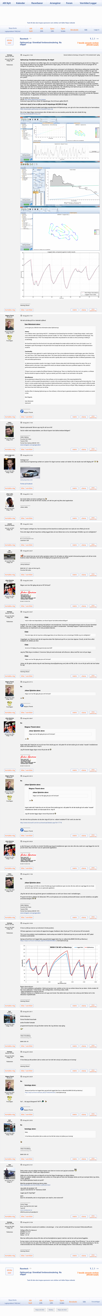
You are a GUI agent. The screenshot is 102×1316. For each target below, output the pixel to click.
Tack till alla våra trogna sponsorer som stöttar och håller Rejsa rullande (51, 23)
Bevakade (74, 30)
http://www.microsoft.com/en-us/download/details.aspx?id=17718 (41, 822)
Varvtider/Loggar (88, 3)
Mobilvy (51, 1310)
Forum (69, 3)
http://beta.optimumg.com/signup (35, 99)
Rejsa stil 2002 (39, 1310)
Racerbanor (37, 3)
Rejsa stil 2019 (62, 1310)
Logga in (96, 30)
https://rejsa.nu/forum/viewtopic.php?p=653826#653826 (38, 940)
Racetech (26, 39)
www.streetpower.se (26, 1210)
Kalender (20, 3)
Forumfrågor (96, 1302)
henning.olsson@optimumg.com (30, 114)
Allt (41, 29)
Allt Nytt (7, 3)
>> (97, 38)
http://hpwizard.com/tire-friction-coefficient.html (35, 1185)
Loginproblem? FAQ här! (13, 31)
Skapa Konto (13, 28)
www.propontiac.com (26, 480)
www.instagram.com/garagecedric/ (30, 445)
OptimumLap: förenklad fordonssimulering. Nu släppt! (41, 43)
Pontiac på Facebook (26, 483)
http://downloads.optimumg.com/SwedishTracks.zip (36, 109)
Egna (52, 29)
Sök (85, 30)
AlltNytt (31, 29)
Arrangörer (55, 3)
